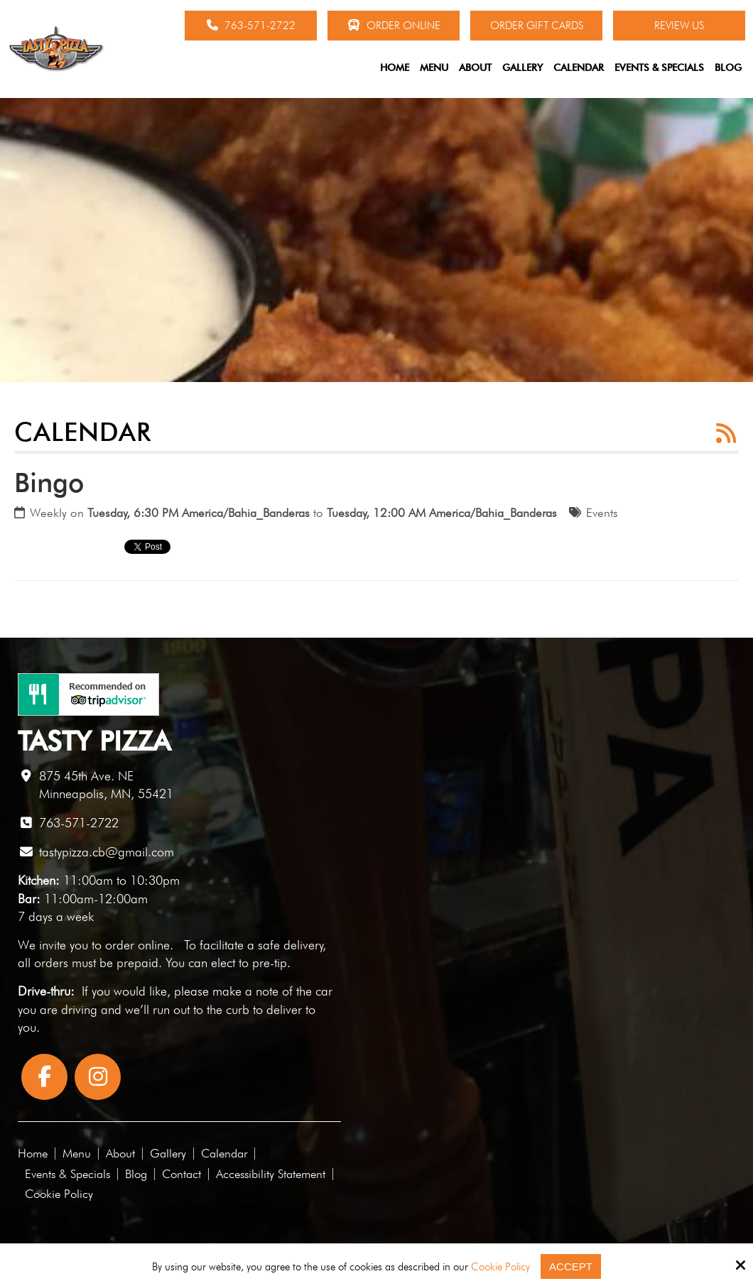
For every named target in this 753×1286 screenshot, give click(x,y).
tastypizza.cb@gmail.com (106, 851)
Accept (570, 1266)
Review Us (679, 25)
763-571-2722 (251, 25)
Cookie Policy (500, 1266)
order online (137, 944)
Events (602, 513)
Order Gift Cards (536, 25)
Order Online (393, 25)
